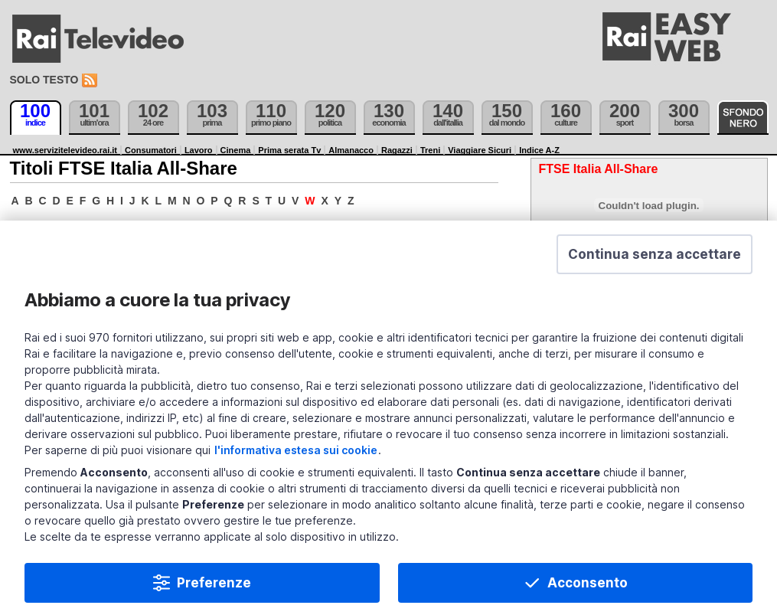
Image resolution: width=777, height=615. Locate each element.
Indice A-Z (539, 150)
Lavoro (198, 150)
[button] (655, 272)
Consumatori (151, 150)
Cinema (235, 150)
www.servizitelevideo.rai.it (65, 150)
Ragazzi (397, 150)
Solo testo (44, 80)
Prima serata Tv (289, 150)
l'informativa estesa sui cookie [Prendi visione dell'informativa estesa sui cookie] (295, 467)
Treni (430, 150)
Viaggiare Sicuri (479, 150)
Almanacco (351, 150)
